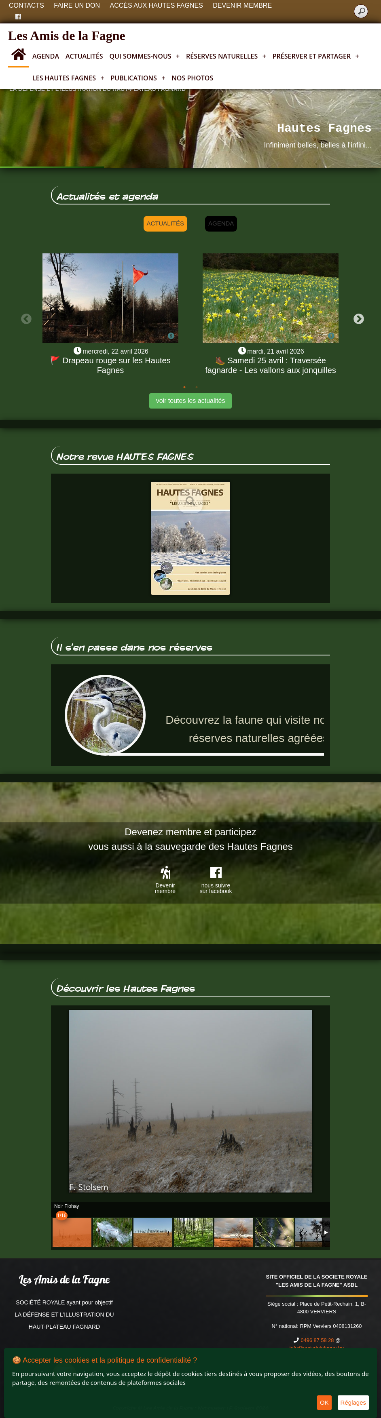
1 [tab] (184, 387)
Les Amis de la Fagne (66, 35)
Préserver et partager (316, 56)
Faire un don (77, 5)
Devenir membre (242, 5)
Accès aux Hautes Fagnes (156, 5)
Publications (137, 78)
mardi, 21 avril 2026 (275, 351)
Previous (24, 317)
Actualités (84, 56)
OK (324, 1402)
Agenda (45, 56)
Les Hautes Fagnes (68, 78)
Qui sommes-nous (145, 56)
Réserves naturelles (226, 56)
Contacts (26, 5)
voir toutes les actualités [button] (190, 400)
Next (357, 317)
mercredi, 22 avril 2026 (115, 351)
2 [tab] (197, 387)
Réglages (353, 1402)
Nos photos (192, 78)
